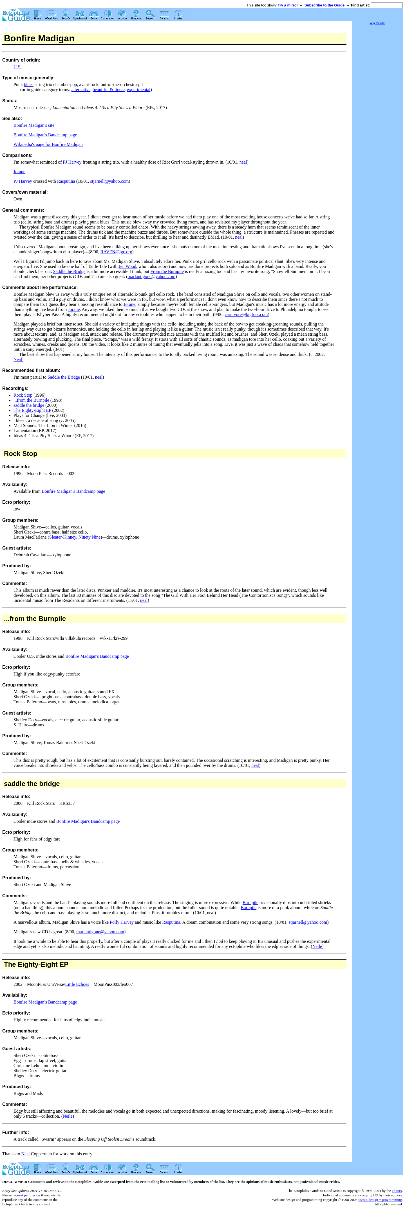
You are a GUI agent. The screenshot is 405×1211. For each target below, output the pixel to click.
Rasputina (66, 181)
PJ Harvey (72, 162)
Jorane (19, 171)
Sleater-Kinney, (64, 537)
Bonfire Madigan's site (34, 125)
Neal (18, 359)
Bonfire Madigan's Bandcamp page (45, 134)
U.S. (17, 66)
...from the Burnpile (31, 400)
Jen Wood (127, 266)
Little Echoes (77, 984)
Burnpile (250, 902)
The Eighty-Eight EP (32, 410)
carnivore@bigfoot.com (246, 314)
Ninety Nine (90, 537)
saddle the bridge (29, 405)
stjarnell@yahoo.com (109, 181)
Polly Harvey (122, 922)
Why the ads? (377, 22)
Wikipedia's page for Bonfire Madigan (48, 144)
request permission (26, 1195)
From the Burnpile (167, 271)
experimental (139, 89)
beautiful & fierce (109, 89)
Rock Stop (23, 395)
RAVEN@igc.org (116, 251)
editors (397, 1191)
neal (243, 162)
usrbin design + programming (380, 1200)
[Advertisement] (377, 109)
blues (28, 84)
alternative (81, 89)
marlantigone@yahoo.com (152, 276)
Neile (317, 946)
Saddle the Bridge (69, 271)
